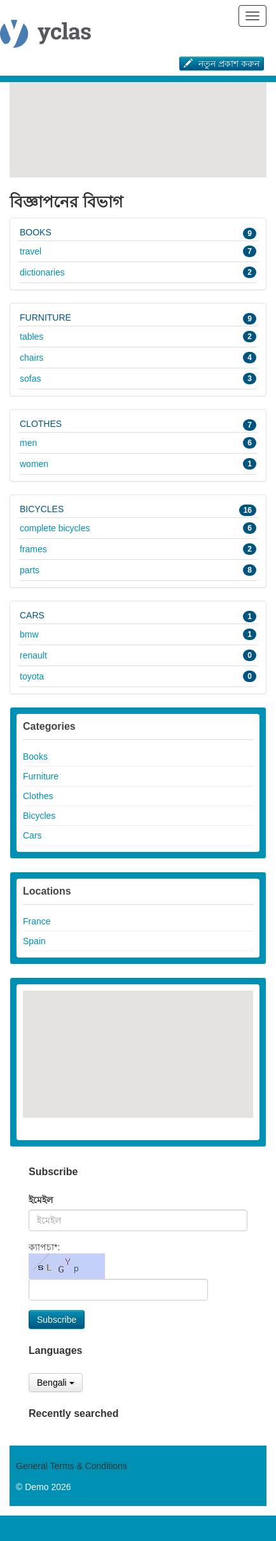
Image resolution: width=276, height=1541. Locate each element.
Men (138, 443)
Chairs (138, 357)
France (37, 921)
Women (138, 464)
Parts (138, 570)
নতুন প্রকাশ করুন (221, 64)
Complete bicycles (138, 528)
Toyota (138, 676)
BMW (138, 634)
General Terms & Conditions (71, 1466)
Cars (138, 616)
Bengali (55, 1382)
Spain (34, 941)
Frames (138, 549)
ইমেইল (41, 1200)
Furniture (138, 318)
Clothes (138, 424)
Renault (138, 655)
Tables (138, 336)
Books (138, 233)
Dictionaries (138, 272)
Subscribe (56, 1319)
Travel (138, 251)
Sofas (138, 378)
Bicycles (138, 509)
